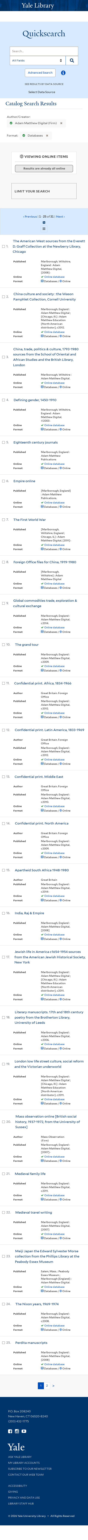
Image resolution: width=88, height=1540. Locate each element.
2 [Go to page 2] (47, 1385)
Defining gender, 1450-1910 (35, 400)
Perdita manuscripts (31, 1343)
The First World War (29, 520)
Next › (60, 216)
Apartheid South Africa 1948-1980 (42, 870)
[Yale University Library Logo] (44, 5)
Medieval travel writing (33, 1212)
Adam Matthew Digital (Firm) (33, 123)
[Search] (44, 51)
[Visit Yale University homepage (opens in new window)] (16, 1445)
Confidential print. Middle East (39, 777)
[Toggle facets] (69, 191)
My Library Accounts (24, 1462)
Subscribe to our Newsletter (30, 1468)
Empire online (24, 481)
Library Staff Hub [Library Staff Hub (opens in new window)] (21, 1503)
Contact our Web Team (26, 1474)
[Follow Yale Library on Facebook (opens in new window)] (10, 1431)
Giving (13, 1491)
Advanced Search (40, 72)
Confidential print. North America (41, 823)
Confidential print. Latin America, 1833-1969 (49, 730)
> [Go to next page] (53, 1386)
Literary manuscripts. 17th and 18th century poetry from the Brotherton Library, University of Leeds (49, 1017)
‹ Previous (44, 217)
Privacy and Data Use (24, 1497)
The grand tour (27, 644)
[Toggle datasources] (58, 92)
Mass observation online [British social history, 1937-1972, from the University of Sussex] (47, 1121)
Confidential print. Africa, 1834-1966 (42, 683)
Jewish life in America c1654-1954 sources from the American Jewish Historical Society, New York (50, 957)
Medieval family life (30, 1174)
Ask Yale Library (20, 1456)
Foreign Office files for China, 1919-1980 (44, 562)
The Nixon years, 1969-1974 (37, 1304)
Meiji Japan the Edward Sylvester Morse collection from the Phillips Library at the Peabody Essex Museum (47, 1256)
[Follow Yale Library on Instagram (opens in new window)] (17, 1431)
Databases (31, 135)
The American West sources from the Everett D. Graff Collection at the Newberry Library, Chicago (49, 246)
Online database (54, 276)
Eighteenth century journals (35, 442)
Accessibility (17, 1485)
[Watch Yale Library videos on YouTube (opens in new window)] (24, 1431)
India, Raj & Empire (29, 913)
